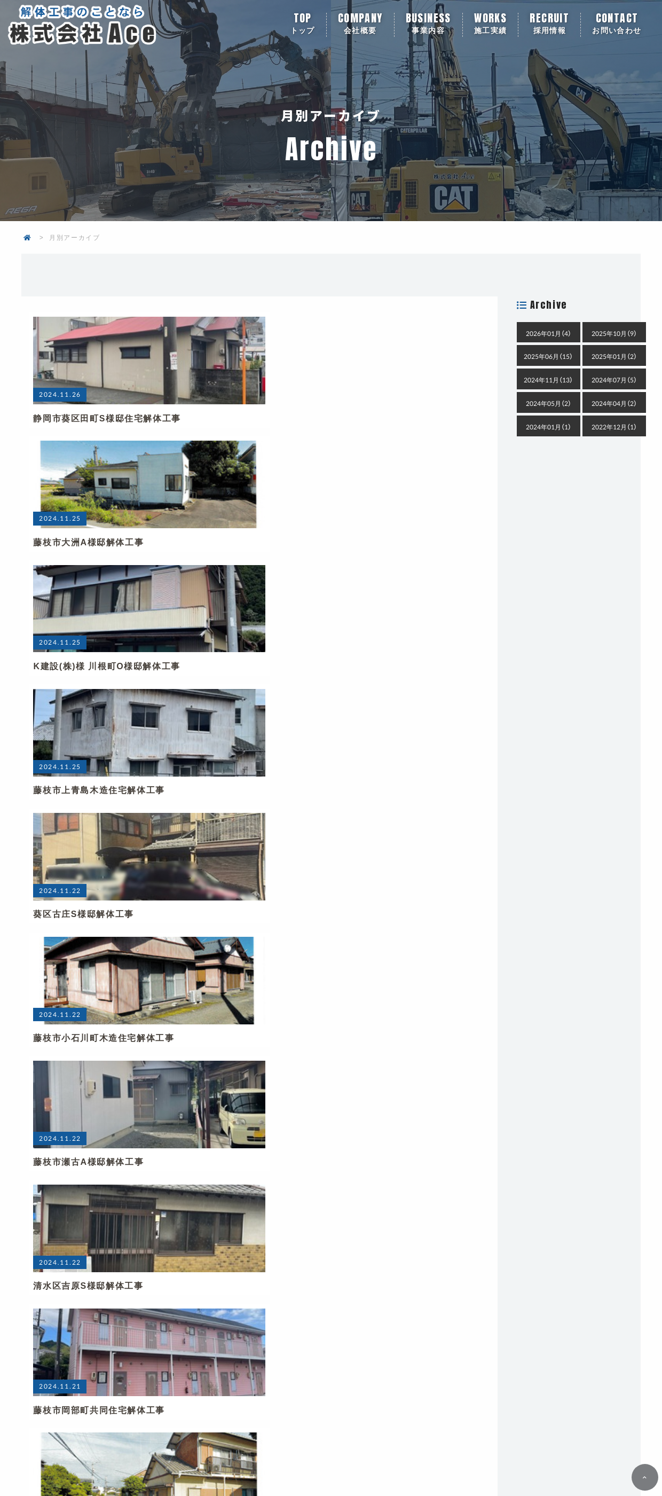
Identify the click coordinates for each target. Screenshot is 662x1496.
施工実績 (490, 25)
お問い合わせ (616, 25)
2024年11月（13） (548, 380)
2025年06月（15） (548, 356)
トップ (302, 25)
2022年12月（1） (614, 427)
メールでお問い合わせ (463, 1298)
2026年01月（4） (548, 333)
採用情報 (549, 25)
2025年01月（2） (614, 356)
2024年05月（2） (548, 403)
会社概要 (360, 25)
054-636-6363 (213, 1298)
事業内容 (428, 25)
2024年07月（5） (614, 380)
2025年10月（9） (614, 333)
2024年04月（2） (614, 403)
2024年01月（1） (548, 427)
